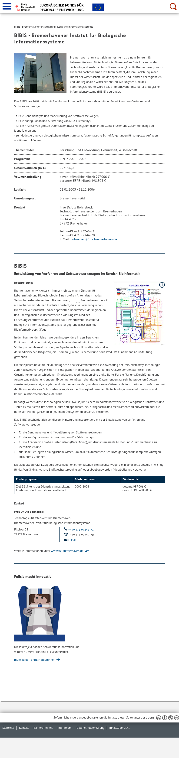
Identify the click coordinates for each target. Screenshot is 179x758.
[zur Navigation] (7, 6)
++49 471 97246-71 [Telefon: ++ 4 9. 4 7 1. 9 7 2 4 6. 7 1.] (78, 530)
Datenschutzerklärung (90, 728)
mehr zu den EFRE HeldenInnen (35, 660)
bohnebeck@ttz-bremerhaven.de (93, 239)
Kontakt (24, 728)
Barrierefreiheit (43, 728)
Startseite (8, 728)
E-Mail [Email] (69, 540)
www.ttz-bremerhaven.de (67, 551)
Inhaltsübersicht (119, 728)
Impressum (64, 728)
